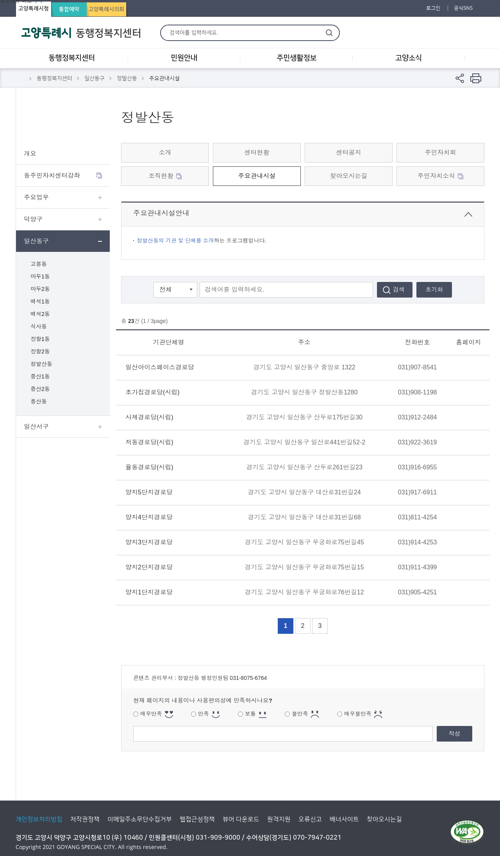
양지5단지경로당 (149, 492)
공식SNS (463, 8)
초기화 (434, 289)
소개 (165, 152)
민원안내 (184, 58)
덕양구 (33, 219)
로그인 (433, 8)
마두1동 (40, 276)
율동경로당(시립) (149, 467)
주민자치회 (440, 152)
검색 (329, 32)
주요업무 (36, 197)
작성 (455, 733)
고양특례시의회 (106, 9)
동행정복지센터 (71, 58)
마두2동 (40, 289)
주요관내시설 (257, 176)
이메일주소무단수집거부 (139, 819)
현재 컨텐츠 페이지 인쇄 (475, 78)
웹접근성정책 (197, 819)
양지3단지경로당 (149, 542)
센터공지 (348, 152)
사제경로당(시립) (149, 417)
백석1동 (40, 301)
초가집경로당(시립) (152, 392)
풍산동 (38, 401)
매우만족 (151, 714)
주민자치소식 (436, 176)
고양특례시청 (33, 8)
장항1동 (40, 339)
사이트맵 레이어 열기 (474, 58)
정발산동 (127, 78)
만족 (203, 714)
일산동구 (94, 78)
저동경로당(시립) (149, 442)
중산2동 (40, 389)
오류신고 (310, 819)
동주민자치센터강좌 (52, 175)
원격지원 (279, 819)
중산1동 (40, 376)
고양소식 (408, 58)
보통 (250, 714)
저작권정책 (85, 819)
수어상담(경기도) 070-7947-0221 (293, 837)
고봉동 (38, 264)
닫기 (468, 214)
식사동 (38, 326)
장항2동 (40, 351)
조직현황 (160, 176)
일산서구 (36, 426)
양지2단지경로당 (149, 567)
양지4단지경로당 (149, 517)
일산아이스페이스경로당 (159, 367)
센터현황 (257, 152)
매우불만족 (357, 714)
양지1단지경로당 (149, 592)
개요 (30, 153)
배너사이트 (344, 819)
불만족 (300, 714)
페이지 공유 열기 (459, 78)
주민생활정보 (296, 58)
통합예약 (69, 9)
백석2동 (40, 314)
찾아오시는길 (349, 176)
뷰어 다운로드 (241, 819)
